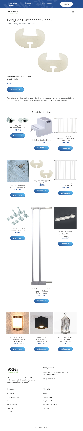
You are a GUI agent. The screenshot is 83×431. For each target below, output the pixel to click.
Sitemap (46, 408)
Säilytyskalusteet (13, 397)
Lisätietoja (15, 89)
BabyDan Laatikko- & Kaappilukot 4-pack (17, 229)
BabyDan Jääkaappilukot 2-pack (17, 127)
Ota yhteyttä (47, 397)
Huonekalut (11, 393)
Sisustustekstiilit (12, 404)
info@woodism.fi (49, 379)
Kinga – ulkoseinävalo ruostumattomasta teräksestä (17, 339)
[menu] (73, 12)
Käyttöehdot (47, 401)
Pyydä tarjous (66, 4)
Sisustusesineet (12, 401)
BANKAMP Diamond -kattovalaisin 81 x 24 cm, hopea (65, 234)
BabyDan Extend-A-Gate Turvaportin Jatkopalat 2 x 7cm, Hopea (41, 291)
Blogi (45, 393)
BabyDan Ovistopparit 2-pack (41, 182)
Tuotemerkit (20, 76)
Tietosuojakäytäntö (50, 404)
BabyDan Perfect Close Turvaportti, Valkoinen (65, 184)
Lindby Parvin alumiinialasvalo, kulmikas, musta (41, 339)
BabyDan (28, 76)
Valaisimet (10, 412)
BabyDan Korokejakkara (41, 140)
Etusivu (9, 24)
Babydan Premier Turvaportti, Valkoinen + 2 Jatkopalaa (65, 138)
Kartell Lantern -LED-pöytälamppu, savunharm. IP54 (65, 339)
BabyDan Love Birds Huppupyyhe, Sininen (17, 186)
